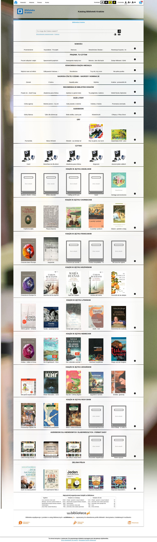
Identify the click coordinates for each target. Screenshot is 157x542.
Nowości (23, 2)
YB (110, 2)
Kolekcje (56, 34)
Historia (31, 2)
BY (114, 2)
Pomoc (39, 2)
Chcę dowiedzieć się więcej (69, 540)
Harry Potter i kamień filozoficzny (49, 506)
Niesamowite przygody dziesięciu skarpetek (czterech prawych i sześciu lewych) (60, 503)
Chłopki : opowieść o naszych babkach (75, 500)
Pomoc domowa (95, 506)
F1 (129, 2)
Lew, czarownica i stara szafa (48, 500)
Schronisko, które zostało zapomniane (75, 506)
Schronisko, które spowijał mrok (99, 503)
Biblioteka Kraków (78, 22)
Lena (93, 505)
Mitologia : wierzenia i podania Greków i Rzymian (53, 501)
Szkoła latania (45, 505)
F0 (126, 2)
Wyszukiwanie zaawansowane (45, 34)
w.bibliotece (69, 517)
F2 (134, 2)
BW (106, 2)
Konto (47, 2)
